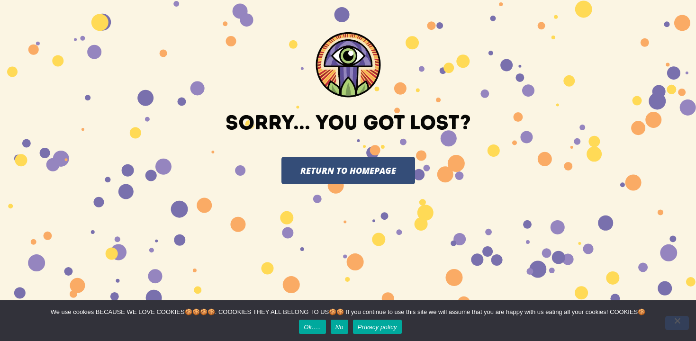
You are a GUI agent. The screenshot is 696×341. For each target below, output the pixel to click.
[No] (677, 323)
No (339, 327)
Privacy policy (377, 327)
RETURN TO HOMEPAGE (348, 170)
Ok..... (312, 327)
